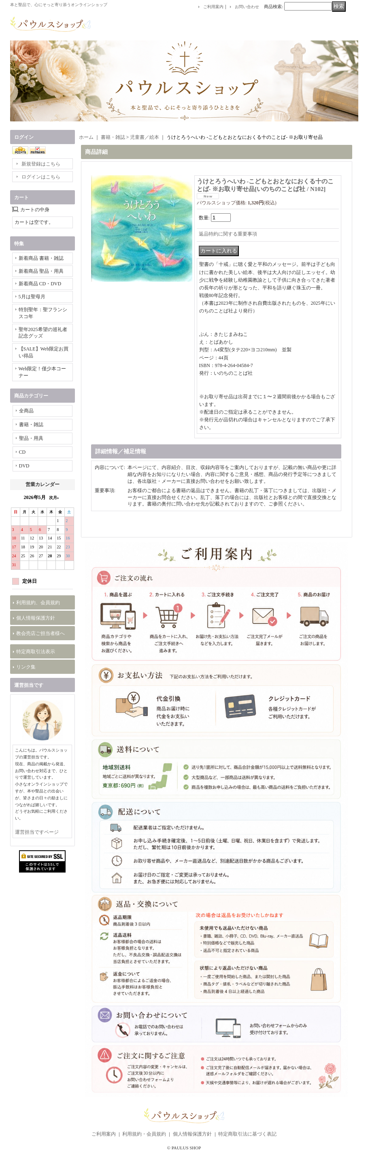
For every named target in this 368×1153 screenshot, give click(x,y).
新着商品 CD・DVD (40, 284)
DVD (24, 466)
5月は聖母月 (32, 296)
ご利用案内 (213, 6)
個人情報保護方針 (35, 618)
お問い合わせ (247, 6)
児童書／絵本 (144, 137)
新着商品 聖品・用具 (41, 271)
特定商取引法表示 (35, 651)
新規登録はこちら (40, 164)
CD (22, 452)
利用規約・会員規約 (144, 1134)
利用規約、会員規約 (38, 602)
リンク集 (26, 667)
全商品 (26, 411)
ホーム (86, 137)
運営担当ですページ (37, 832)
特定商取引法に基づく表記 (247, 1134)
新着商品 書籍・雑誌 (41, 258)
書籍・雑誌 (31, 424)
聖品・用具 (31, 438)
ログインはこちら (40, 177)
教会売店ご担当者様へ (40, 633)
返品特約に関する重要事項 (228, 234)
